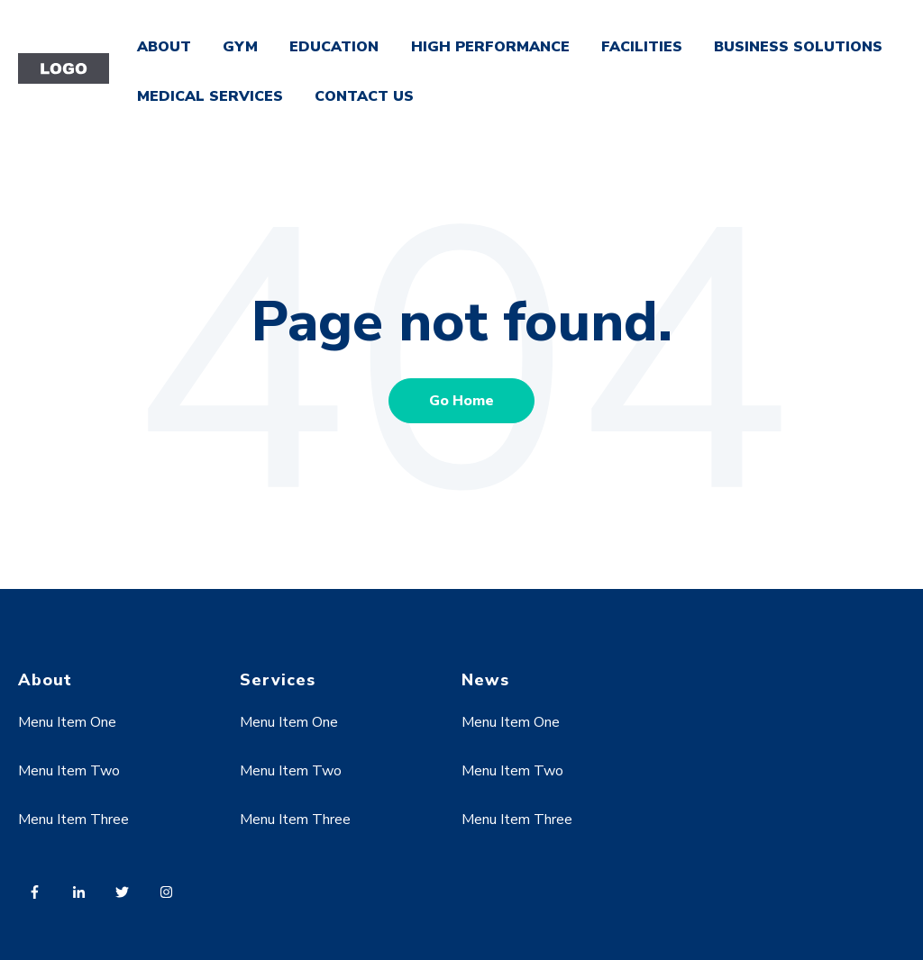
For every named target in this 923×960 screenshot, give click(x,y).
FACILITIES (641, 47)
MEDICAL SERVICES (210, 96)
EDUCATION (334, 47)
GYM (240, 47)
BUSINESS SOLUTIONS (798, 47)
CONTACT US (364, 96)
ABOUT (164, 47)
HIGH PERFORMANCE (490, 47)
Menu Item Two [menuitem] (69, 771)
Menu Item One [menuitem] (67, 722)
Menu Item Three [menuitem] (73, 819)
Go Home (461, 401)
